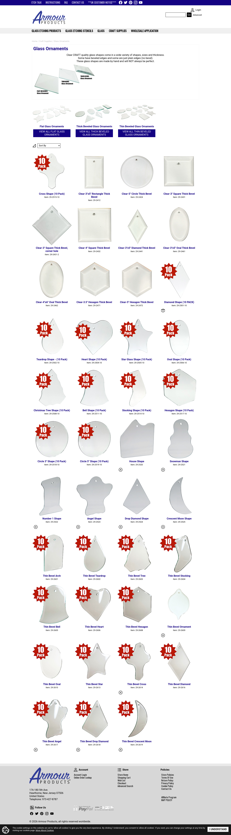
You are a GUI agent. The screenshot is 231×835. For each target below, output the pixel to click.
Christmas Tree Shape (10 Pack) (52, 410)
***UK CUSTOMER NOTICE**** (102, 2)
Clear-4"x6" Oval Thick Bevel (52, 302)
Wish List (121, 780)
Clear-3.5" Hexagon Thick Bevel (94, 302)
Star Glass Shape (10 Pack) (136, 359)
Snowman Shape (179, 461)
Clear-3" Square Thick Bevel (179, 193)
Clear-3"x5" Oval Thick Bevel (179, 247)
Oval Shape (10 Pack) (179, 359)
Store (119, 769)
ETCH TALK (36, 2)
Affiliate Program (168, 797)
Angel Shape (94, 518)
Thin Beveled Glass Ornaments (136, 126)
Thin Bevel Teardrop (94, 575)
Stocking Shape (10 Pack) (136, 410)
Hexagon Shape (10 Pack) (179, 410)
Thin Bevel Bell (52, 626)
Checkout (122, 783)
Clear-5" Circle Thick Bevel (137, 193)
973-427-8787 (50, 799)
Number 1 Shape (51, 518)
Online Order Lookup (83, 777)
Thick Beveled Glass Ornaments (94, 126)
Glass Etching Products (46, 31)
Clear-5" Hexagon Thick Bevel (136, 302)
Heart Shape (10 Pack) (94, 359)
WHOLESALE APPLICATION (144, 31)
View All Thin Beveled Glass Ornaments (137, 133)
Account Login (80, 774)
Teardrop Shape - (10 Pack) (51, 359)
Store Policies (167, 774)
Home (34, 41)
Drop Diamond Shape (136, 518)
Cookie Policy (167, 786)
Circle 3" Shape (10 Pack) (52, 461)
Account (75, 769)
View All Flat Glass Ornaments (52, 133)
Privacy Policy (167, 783)
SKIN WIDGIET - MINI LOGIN (192, 10)
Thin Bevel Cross (136, 684)
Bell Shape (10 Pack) (94, 410)
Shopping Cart (124, 777)
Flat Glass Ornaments (52, 126)
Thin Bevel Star (94, 684)
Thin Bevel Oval (51, 684)
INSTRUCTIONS (53, 2)
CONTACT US (78, 2)
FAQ (66, 2)
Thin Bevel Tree (136, 575)
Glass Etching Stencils (79, 31)
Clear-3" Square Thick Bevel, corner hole (52, 249)
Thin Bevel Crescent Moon (136, 741)
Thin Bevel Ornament (179, 626)
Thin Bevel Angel (51, 741)
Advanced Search (125, 786)
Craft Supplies (45, 41)
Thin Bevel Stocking (179, 575)
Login (198, 10)
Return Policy (167, 780)
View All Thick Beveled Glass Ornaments (94, 133)
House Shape (136, 461)
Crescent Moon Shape (179, 518)
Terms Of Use (167, 777)
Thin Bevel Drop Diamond (94, 741)
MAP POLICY (166, 800)
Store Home (123, 774)
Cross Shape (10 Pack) (52, 193)
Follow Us (31, 807)
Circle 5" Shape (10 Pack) (94, 461)
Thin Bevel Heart (94, 626)
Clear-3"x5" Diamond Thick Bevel (136, 247)
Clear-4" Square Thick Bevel (94, 247)
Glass (100, 31)
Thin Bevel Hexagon (136, 626)
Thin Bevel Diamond (179, 684)
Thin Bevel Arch (52, 575)
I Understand (218, 829)
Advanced (197, 15)
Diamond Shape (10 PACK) (179, 302)
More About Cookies (45, 830)
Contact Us (166, 788)
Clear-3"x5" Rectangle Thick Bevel (94, 195)
